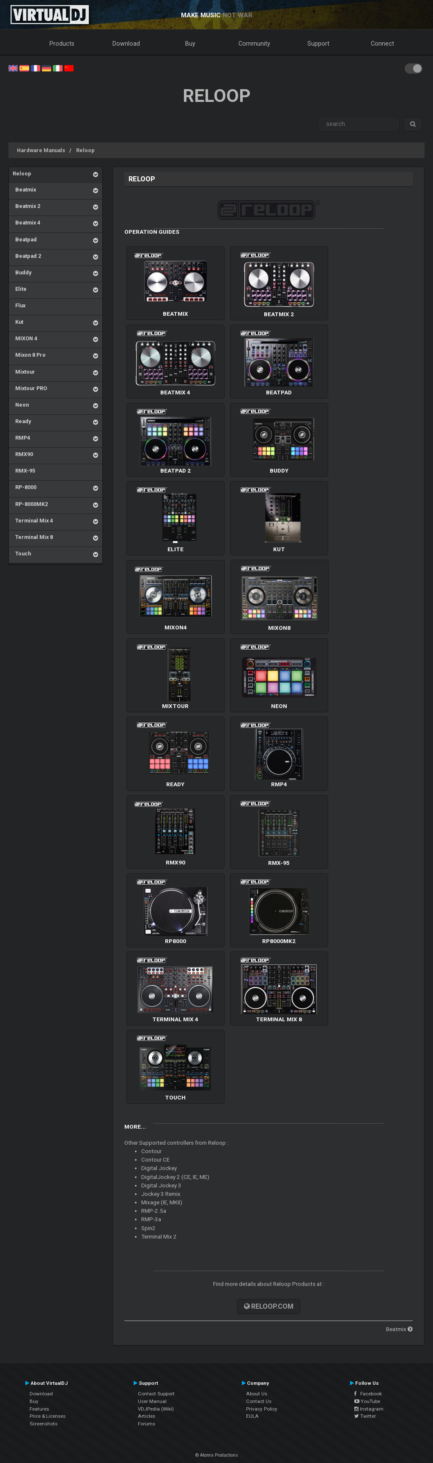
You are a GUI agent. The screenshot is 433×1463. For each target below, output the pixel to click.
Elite (20, 289)
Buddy (22, 272)
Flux (19, 305)
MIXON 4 (25, 338)
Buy (190, 43)
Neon (21, 405)
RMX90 (23, 454)
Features (39, 1409)
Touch (22, 553)
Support (318, 43)
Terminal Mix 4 (33, 520)
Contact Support (156, 1394)
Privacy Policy (261, 1409)
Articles (146, 1416)
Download (126, 43)
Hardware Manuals (41, 150)
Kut (18, 322)
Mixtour (24, 372)
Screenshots (44, 1424)
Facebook (368, 1394)
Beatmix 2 (26, 206)
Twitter (365, 1416)
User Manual (152, 1401)
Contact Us (258, 1401)
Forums (146, 1424)
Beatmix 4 (26, 222)
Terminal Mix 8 (33, 537)
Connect (382, 43)
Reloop (85, 150)
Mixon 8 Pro (29, 355)
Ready (22, 421)
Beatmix (24, 189)
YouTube (367, 1401)
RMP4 (21, 438)
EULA (252, 1416)
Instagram (369, 1409)
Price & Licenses (48, 1416)
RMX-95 (24, 471)
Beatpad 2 (27, 256)
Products (61, 43)
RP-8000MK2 (30, 504)
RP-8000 (24, 487)
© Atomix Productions (216, 1455)
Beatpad (25, 239)
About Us (256, 1394)
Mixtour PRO (30, 388)
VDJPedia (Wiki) (156, 1409)
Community (254, 43)
